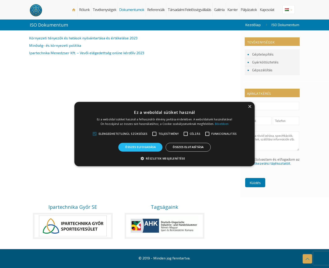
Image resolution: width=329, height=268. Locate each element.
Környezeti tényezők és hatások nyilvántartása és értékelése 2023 (83, 38)
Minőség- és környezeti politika (55, 45)
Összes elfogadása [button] (140, 147)
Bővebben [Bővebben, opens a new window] (221, 124)
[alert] (164, 134)
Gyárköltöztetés (265, 62)
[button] (164, 158)
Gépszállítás (262, 70)
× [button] (249, 106)
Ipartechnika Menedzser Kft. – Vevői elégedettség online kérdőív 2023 (86, 53)
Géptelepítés (263, 54)
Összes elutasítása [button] (188, 147)
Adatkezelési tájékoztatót (269, 163)
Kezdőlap (253, 25)
